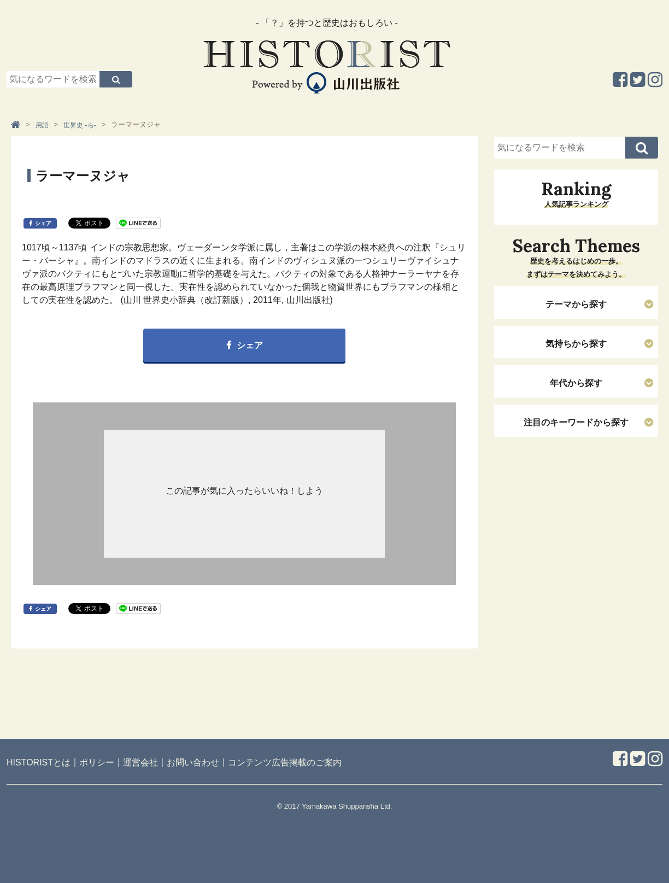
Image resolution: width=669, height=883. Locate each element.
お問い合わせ (193, 762)
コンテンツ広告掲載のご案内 (285, 762)
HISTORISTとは (39, 762)
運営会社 (140, 762)
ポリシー (96, 762)
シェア (43, 223)
